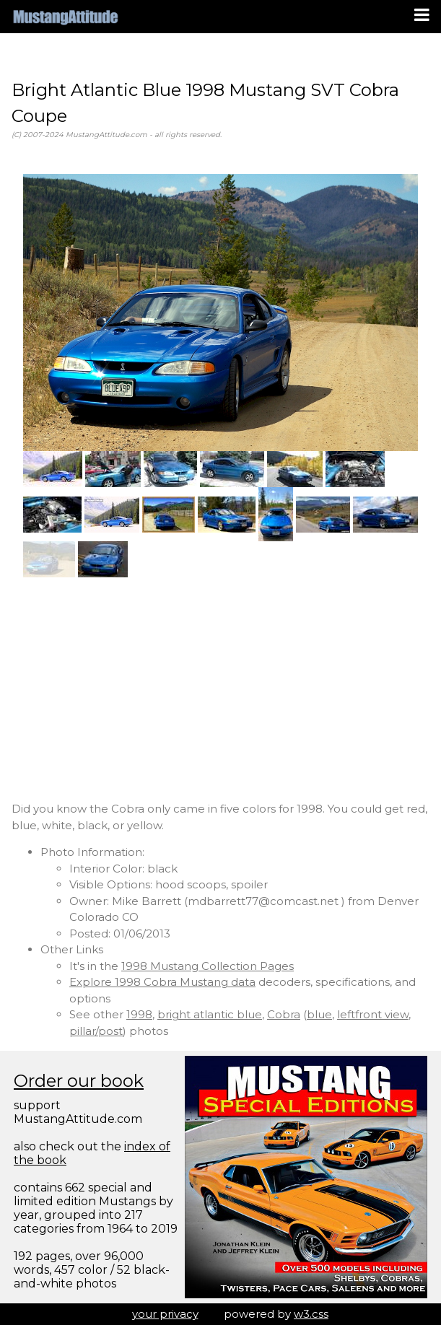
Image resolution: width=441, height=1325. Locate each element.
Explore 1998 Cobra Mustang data (162, 982)
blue (319, 1014)
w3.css (311, 1314)
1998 (139, 1014)
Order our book (79, 1080)
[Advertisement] (220, 689)
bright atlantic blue (209, 1014)
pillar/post (96, 1031)
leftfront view (373, 1014)
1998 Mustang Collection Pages (207, 966)
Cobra (283, 1014)
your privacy (165, 1314)
